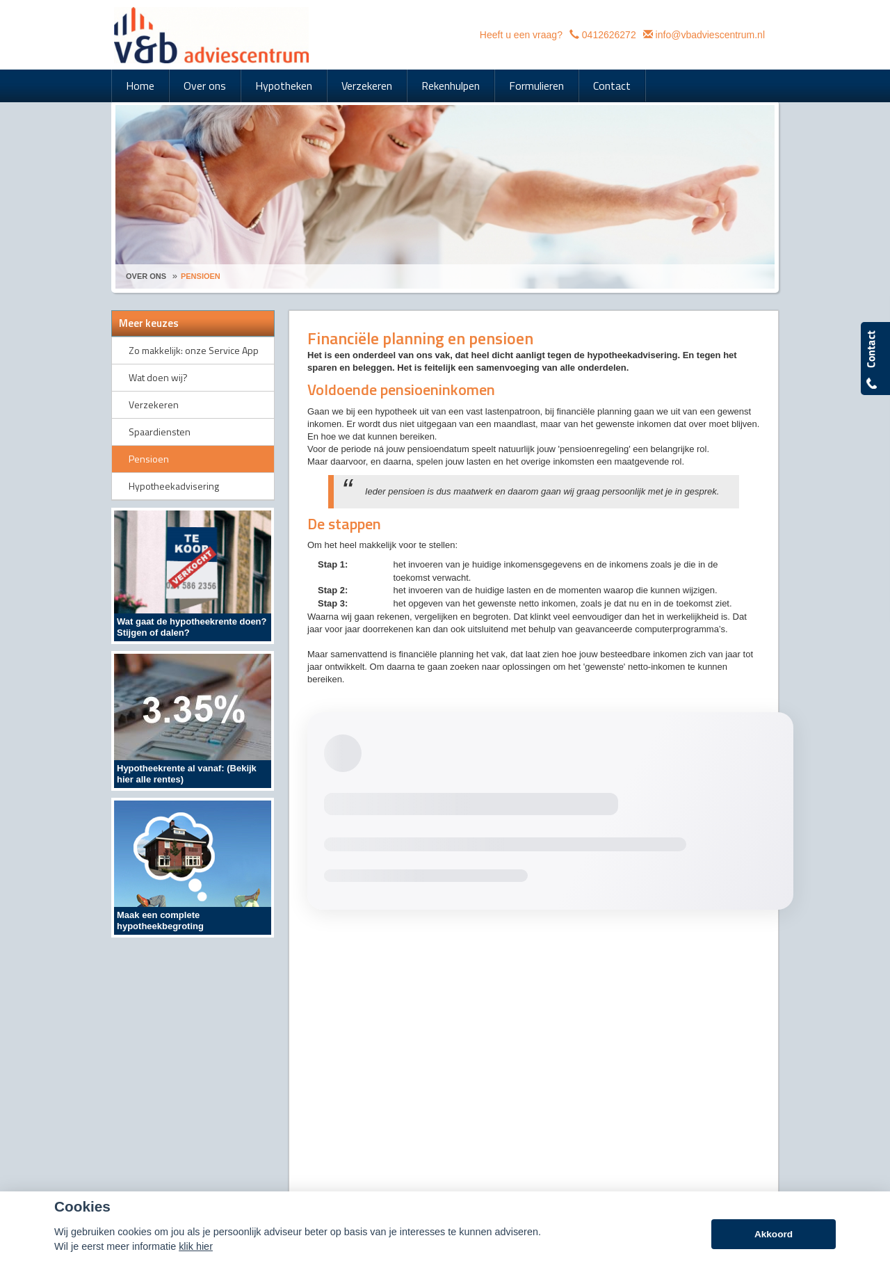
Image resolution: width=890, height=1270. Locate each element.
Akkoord (773, 1234)
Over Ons (146, 276)
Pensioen (200, 276)
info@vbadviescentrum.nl (710, 34)
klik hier (196, 1246)
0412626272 (609, 34)
